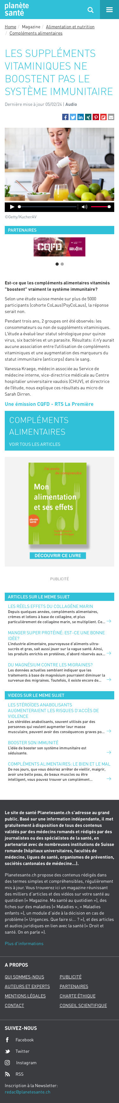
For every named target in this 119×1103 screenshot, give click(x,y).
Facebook (19, 1040)
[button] (65, 117)
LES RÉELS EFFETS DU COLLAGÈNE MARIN (50, 606)
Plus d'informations (24, 943)
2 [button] (62, 264)
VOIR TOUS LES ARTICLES (34, 444)
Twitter (17, 1051)
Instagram (20, 1062)
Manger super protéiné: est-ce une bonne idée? (56, 635)
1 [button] (57, 264)
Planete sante (16, 9)
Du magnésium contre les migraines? (50, 664)
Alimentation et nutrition (70, 26)
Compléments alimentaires (36, 33)
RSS (14, 1074)
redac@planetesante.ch (27, 1091)
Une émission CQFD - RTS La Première (49, 404)
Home (10, 26)
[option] (59, 246)
